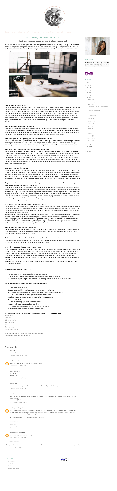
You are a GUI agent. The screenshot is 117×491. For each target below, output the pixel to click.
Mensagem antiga (75, 444)
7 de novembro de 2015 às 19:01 (18, 365)
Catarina (9, 45)
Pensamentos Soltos (48, 32)
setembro (91, 121)
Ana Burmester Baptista (16, 361)
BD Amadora (91, 113)
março (90, 136)
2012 (88, 148)
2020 (88, 85)
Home (7, 32)
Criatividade (60, 32)
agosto (90, 123)
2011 (88, 151)
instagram (34, 257)
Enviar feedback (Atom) (18, 447)
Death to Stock (45, 99)
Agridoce (12, 383)
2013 (88, 146)
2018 (88, 90)
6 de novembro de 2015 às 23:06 (18, 355)
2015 (88, 97)
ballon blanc (13, 394)
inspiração (11, 466)
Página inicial (44, 444)
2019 (88, 87)
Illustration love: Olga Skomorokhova (98, 106)
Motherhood (35, 32)
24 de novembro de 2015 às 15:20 (18, 427)
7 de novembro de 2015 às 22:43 (18, 378)
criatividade (11, 464)
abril (89, 133)
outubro (90, 118)
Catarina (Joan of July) (15, 408)
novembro (91, 102)
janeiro (90, 141)
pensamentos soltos (13, 468)
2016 (88, 95)
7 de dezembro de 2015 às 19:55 (18, 437)
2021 (88, 82)
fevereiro (91, 138)
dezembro (91, 99)
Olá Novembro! (92, 115)
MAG (11, 350)
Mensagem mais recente (12, 444)
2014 (88, 144)
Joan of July (13, 424)
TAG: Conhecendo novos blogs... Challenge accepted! (96, 109)
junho (90, 128)
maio (89, 131)
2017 (88, 92)
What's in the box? (23, 32)
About (13, 32)
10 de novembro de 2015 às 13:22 (18, 402)
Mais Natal (91, 104)
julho (89, 126)
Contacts (68, 32)
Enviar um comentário (13, 441)
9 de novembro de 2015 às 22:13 (18, 388)
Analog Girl (13, 371)
